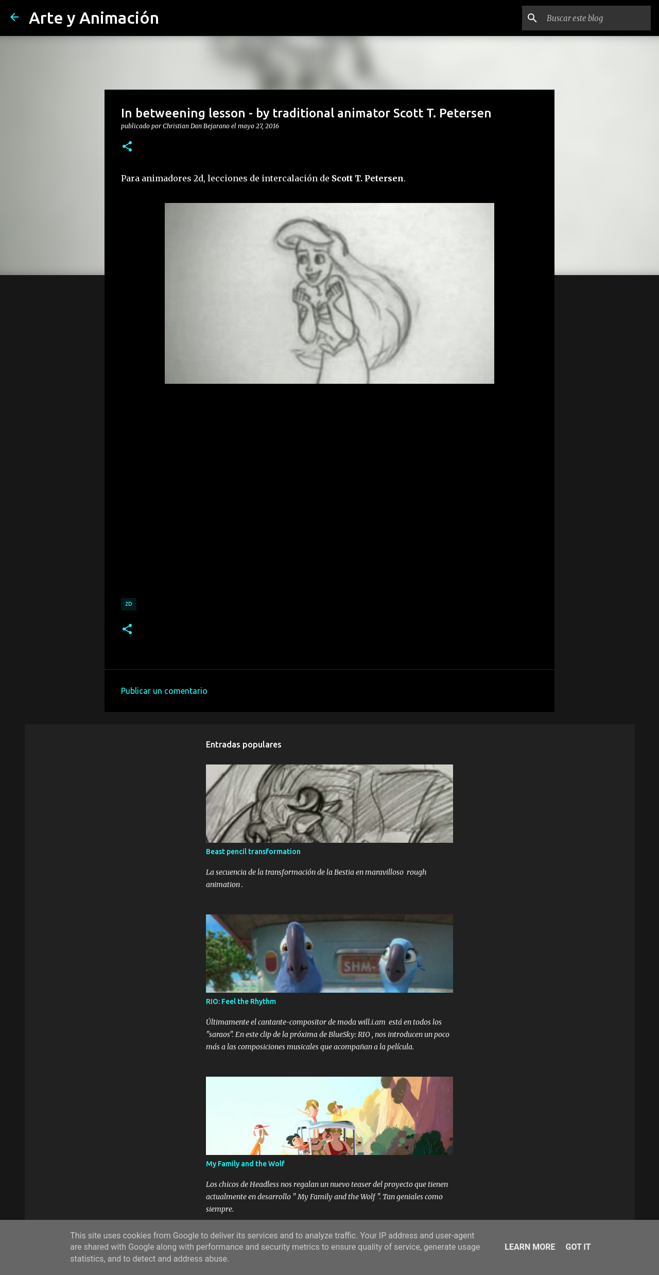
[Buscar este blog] (597, 18)
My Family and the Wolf (245, 1164)
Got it (578, 1247)
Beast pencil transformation (253, 851)
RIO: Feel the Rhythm (241, 1001)
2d (128, 604)
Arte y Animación (94, 17)
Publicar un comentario (164, 690)
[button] (127, 147)
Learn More (530, 1247)
